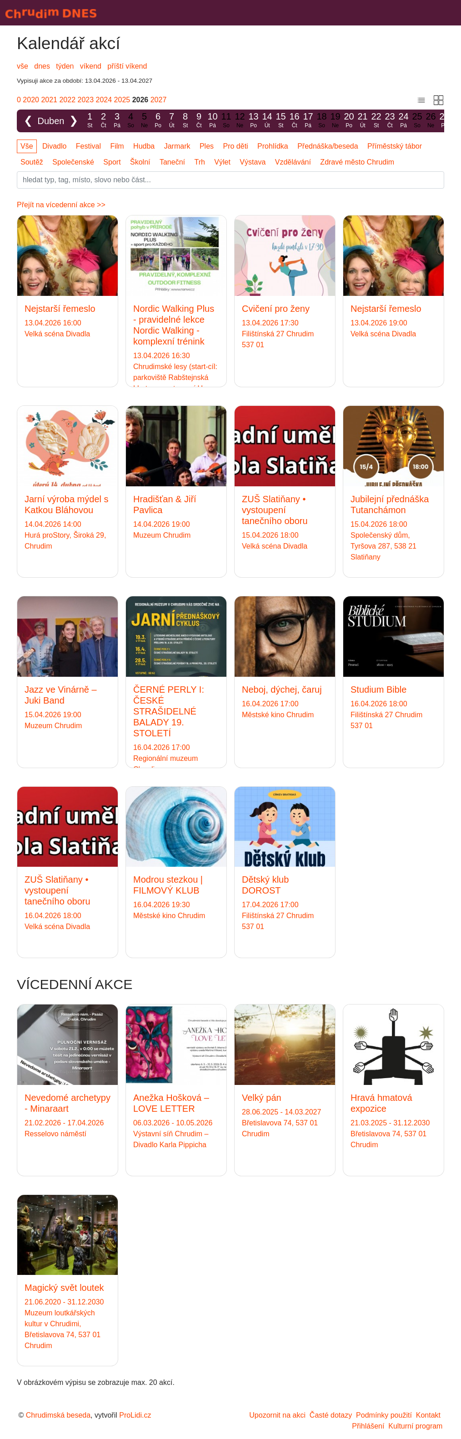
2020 (31, 100)
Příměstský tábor (394, 146)
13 (254, 120)
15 (281, 120)
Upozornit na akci (277, 1415)
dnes (42, 66)
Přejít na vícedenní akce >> (61, 205)
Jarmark (177, 146)
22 (376, 120)
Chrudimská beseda (58, 1415)
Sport (111, 162)
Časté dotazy (331, 1415)
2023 (86, 100)
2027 (158, 100)
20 (349, 120)
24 (404, 120)
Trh (199, 162)
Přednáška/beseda (327, 146)
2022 (67, 100)
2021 (49, 100)
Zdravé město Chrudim (357, 162)
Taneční (172, 162)
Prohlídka (272, 146)
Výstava (253, 162)
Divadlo (54, 146)
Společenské (73, 162)
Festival (88, 146)
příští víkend (127, 66)
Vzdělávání (293, 162)
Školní (140, 162)
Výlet (222, 162)
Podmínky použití (384, 1415)
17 (308, 120)
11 (226, 120)
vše (22, 66)
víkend (90, 66)
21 (363, 120)
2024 (104, 100)
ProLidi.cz (135, 1415)
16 (294, 120)
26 (431, 120)
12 (240, 120)
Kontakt (428, 1415)
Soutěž (31, 162)
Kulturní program (415, 1426)
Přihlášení (368, 1426)
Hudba (144, 146)
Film (117, 146)
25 (417, 120)
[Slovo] (230, 180)
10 (213, 120)
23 (390, 120)
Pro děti (235, 146)
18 (322, 120)
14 (267, 120)
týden (65, 66)
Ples (207, 146)
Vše (26, 146)
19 (335, 120)
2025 (122, 100)
